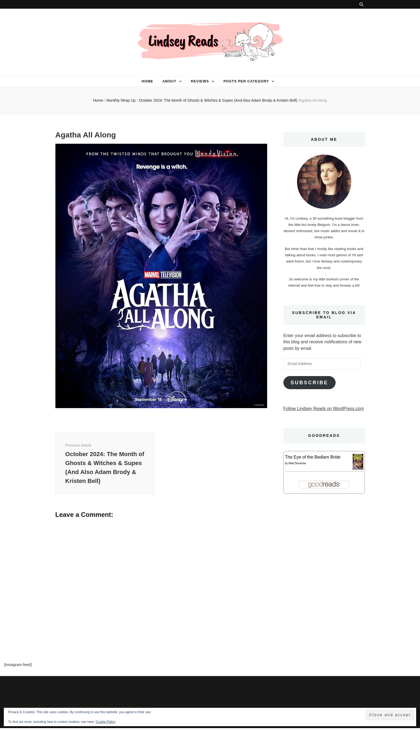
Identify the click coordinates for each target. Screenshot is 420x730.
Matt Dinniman (297, 463)
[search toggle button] (361, 4)
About (169, 81)
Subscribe (309, 382)
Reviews (200, 81)
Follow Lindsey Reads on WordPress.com (323, 408)
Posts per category (246, 81)
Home (147, 81)
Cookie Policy (105, 722)
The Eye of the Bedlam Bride (313, 457)
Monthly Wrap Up (121, 100)
